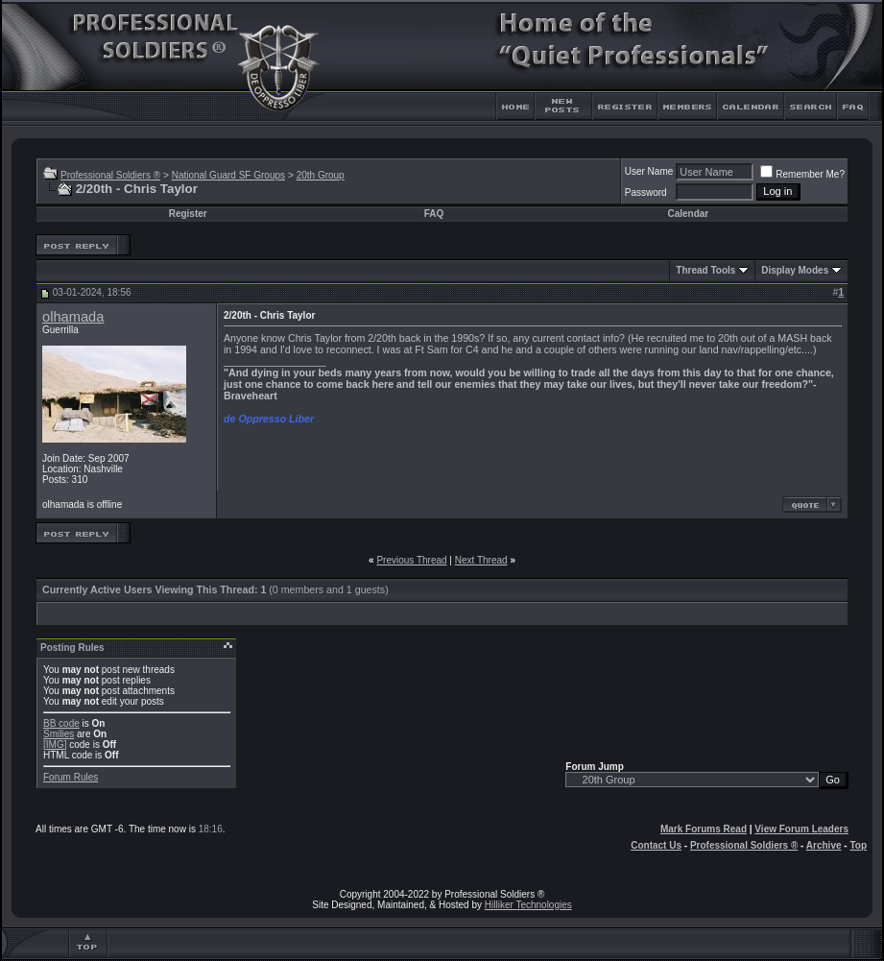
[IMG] (54, 744)
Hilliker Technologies (528, 905)
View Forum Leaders (801, 829)
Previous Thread (411, 560)
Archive (824, 845)
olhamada (73, 316)
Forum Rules (70, 777)
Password (646, 192)
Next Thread (481, 560)
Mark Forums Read (703, 829)
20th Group (321, 175)
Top (858, 845)
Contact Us (656, 845)
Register (188, 213)
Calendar (687, 213)
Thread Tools (705, 270)
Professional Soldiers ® (110, 175)
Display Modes (794, 270)
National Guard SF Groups (228, 175)
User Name (649, 171)
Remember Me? (802, 174)
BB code (61, 723)
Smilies (58, 734)
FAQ (434, 213)
